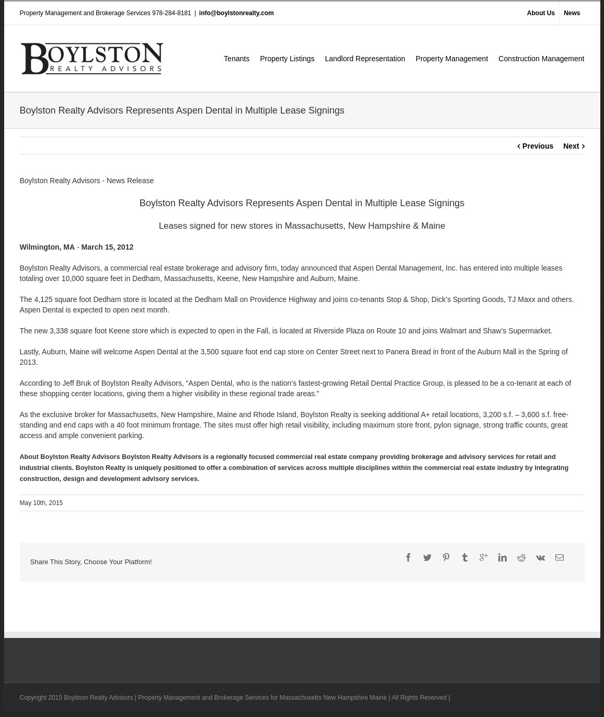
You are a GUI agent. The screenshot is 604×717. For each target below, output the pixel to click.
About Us (541, 13)
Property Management (452, 58)
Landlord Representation (365, 58)
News (572, 13)
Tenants (236, 58)
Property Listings (287, 58)
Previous (537, 146)
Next (571, 146)
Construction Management (541, 58)
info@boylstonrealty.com (236, 13)
